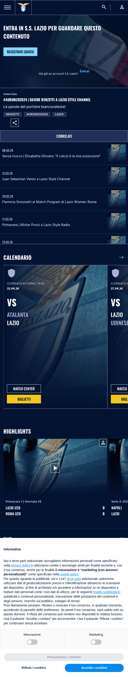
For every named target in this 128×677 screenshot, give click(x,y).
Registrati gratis (20, 51)
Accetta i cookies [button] (94, 668)
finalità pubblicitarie (106, 592)
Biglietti (24, 399)
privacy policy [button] (20, 565)
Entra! (84, 71)
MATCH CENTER (24, 388)
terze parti (74, 579)
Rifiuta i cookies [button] (34, 668)
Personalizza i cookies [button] (64, 657)
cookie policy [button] (69, 574)
